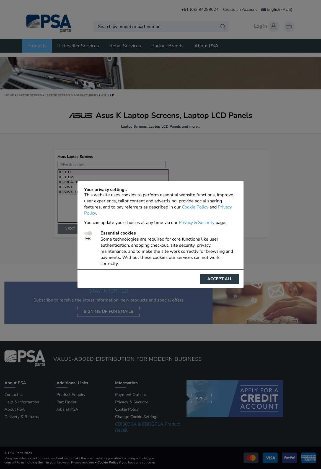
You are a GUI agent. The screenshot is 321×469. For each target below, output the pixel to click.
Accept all (219, 279)
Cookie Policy (195, 207)
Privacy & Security (196, 223)
